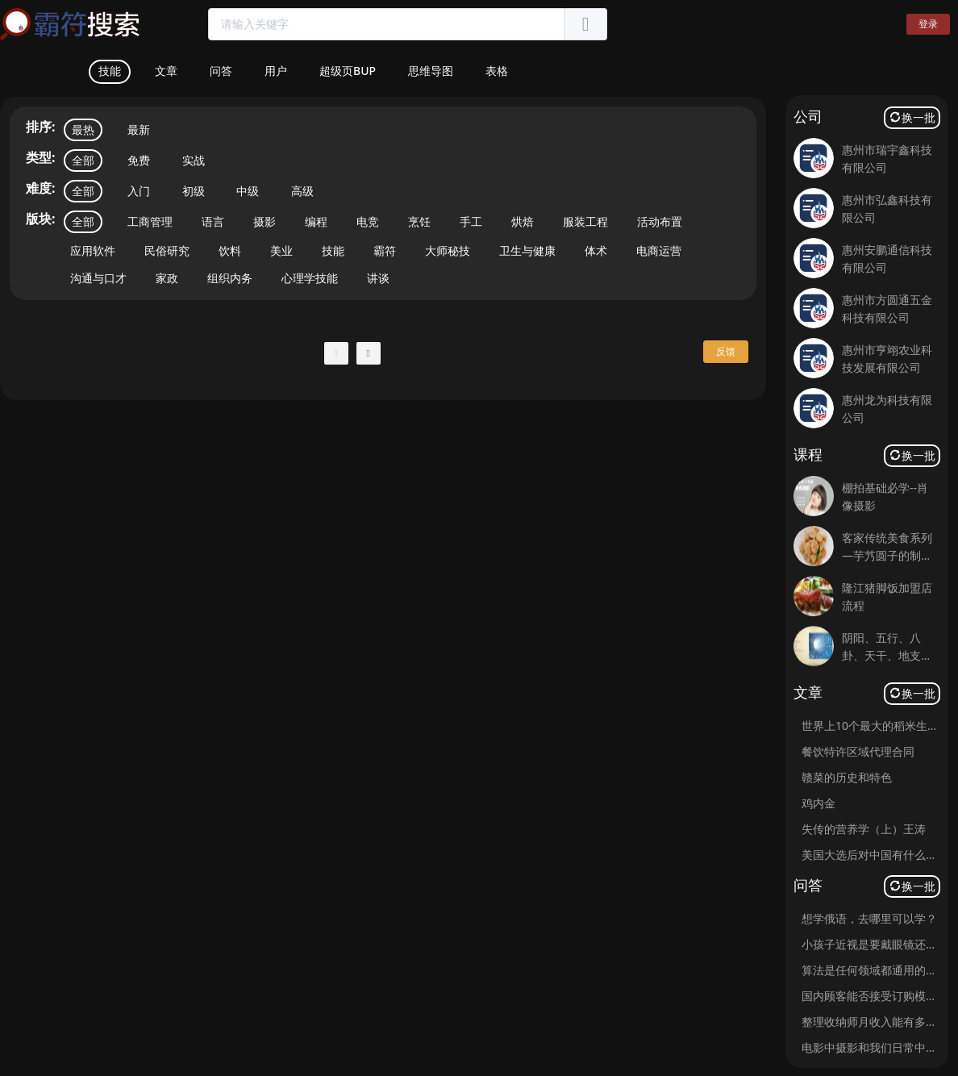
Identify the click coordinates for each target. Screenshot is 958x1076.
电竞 (367, 221)
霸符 (384, 250)
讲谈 (378, 278)
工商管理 (150, 221)
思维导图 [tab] (430, 70)
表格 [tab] (496, 70)
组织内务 (229, 278)
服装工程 (585, 221)
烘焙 (522, 221)
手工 (471, 221)
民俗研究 (167, 250)
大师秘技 (447, 250)
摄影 (264, 221)
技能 (333, 250)
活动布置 (659, 221)
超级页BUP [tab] (347, 70)
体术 (596, 250)
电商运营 (658, 250)
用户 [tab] (275, 70)
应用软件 (92, 250)
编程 (316, 221)
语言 (213, 221)
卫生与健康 (527, 250)
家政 (167, 278)
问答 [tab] (221, 70)
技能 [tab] (109, 70)
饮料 (230, 250)
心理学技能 (309, 278)
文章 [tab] (166, 70)
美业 (281, 250)
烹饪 (419, 221)
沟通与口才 (98, 278)
